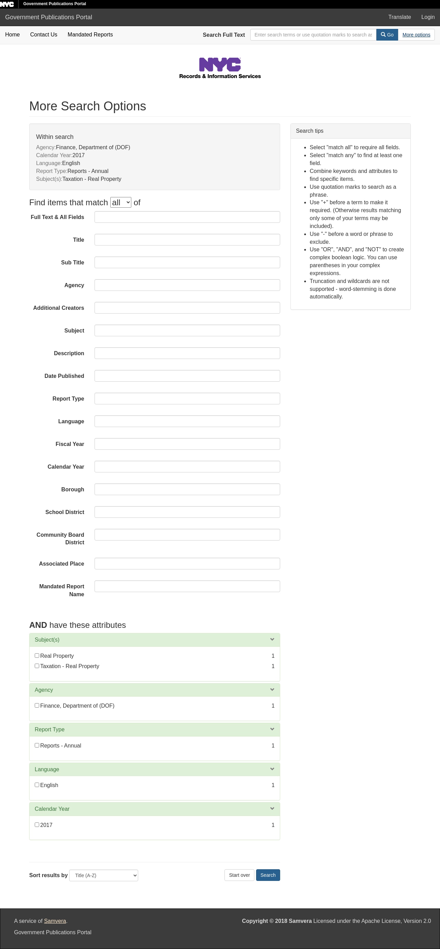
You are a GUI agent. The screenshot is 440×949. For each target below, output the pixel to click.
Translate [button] (399, 17)
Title (78, 240)
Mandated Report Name (61, 590)
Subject (74, 331)
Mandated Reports (90, 34)
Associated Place (61, 564)
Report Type (68, 399)
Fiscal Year (70, 444)
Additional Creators (58, 308)
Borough (72, 489)
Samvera (55, 921)
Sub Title (72, 262)
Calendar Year (66, 467)
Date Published (64, 376)
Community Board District (60, 539)
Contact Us (43, 34)
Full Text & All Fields (57, 217)
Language (71, 421)
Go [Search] (387, 34)
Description (69, 353)
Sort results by (48, 875)
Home (12, 34)
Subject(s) (47, 640)
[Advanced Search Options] (416, 35)
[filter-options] (120, 202)
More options (416, 34)
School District (64, 512)
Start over (239, 875)
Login (428, 17)
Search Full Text (224, 35)
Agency (74, 285)
